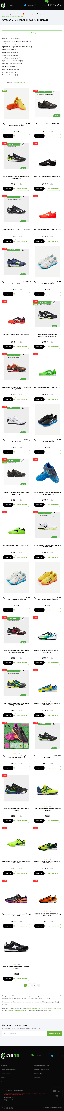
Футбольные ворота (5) (10, 52)
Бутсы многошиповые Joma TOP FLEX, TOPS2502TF (47, 546)
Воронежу (47, 1008)
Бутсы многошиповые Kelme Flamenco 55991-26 (16, 967)
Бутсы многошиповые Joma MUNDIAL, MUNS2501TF (16, 177)
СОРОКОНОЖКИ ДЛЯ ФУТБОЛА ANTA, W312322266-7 (47, 651)
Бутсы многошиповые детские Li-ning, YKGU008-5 (16, 914)
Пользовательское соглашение (41, 1069)
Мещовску (24, 1010)
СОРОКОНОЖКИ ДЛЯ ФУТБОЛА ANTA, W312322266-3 (47, 704)
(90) (17, 47)
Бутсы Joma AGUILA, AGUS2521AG (47, 124)
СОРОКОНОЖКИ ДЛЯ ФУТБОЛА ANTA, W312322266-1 (47, 862)
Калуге (59, 1008)
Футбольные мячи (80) (9, 49)
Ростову (40, 1008)
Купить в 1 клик (22, 136)
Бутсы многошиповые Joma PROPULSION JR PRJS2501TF (47, 335)
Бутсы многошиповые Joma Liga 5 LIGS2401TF (16, 809)
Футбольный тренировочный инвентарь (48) (16, 41)
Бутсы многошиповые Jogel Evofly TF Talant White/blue (47, 282)
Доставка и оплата (5, 1073)
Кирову (53, 1008)
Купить (8, 136)
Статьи (3, 1077)
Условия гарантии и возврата (8, 1069)
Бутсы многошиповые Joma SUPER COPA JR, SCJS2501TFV (16, 651)
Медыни (10, 1010)
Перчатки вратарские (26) (10, 69)
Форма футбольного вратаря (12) (13, 63)
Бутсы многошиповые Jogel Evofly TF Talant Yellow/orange (16, 124)
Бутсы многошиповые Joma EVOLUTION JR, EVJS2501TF (16, 388)
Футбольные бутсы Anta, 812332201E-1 (47, 387)
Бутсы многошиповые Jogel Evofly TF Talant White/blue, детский (16, 598)
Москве (34, 1008)
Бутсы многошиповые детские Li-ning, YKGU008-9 (16, 862)
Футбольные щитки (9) (9, 44)
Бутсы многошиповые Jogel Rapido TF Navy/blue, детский (47, 493)
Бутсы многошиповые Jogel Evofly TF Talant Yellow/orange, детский (47, 598)
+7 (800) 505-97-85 (8, 1107)
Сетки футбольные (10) (10, 66)
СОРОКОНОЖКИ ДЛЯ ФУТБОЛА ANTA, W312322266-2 (47, 914)
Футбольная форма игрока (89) (12, 61)
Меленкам (17, 1010)
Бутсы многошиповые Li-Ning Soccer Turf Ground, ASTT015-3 (16, 756)
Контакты (3, 1081)
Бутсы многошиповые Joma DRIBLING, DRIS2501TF (47, 756)
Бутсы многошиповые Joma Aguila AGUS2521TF (16, 493)
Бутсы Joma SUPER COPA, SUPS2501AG (16, 229)
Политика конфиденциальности (41, 1065)
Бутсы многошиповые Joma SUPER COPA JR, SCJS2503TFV (16, 704)
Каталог (36, 1055)
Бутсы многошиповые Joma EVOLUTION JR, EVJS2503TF (16, 282)
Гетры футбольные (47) (10, 75)
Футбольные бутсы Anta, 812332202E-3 (47, 229)
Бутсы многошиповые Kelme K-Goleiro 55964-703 (47, 809)
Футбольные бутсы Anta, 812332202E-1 (16, 545)
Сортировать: (8, 82)
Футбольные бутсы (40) (10, 55)
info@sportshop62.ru (9, 1100)
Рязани (28, 1008)
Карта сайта (37, 1077)
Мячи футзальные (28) (9, 72)
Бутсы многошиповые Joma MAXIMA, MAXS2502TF (16, 440)
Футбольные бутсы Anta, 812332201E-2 (16, 334)
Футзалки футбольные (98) (11, 38)
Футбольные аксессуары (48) (11, 58)
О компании (4, 1065)
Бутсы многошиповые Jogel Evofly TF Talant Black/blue (47, 440)
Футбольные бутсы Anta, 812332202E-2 (47, 176)
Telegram (28, 5)
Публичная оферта (38, 1073)
